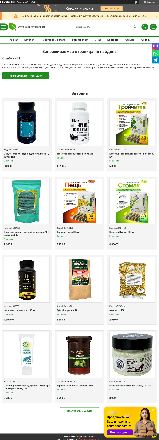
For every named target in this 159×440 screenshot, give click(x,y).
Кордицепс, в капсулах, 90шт (19, 310)
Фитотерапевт (80, 39)
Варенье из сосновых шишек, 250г (75, 385)
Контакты (113, 39)
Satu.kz (93, 436)
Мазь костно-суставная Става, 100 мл (130, 385)
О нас (98, 39)
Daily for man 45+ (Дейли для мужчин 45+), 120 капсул (26, 155)
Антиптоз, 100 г (117, 310)
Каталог (29, 39)
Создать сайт (23, 2)
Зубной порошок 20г (67, 310)
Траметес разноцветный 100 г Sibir (75, 153)
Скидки (145, 39)
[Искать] (135, 27)
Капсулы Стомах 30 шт (121, 232)
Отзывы (130, 39)
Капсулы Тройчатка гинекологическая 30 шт (131, 155)
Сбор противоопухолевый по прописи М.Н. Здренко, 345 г (27, 233)
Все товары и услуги (79, 411)
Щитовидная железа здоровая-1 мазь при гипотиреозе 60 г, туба (27, 387)
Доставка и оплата (54, 39)
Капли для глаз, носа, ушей (25, 75)
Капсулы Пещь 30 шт (68, 232)
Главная (13, 39)
